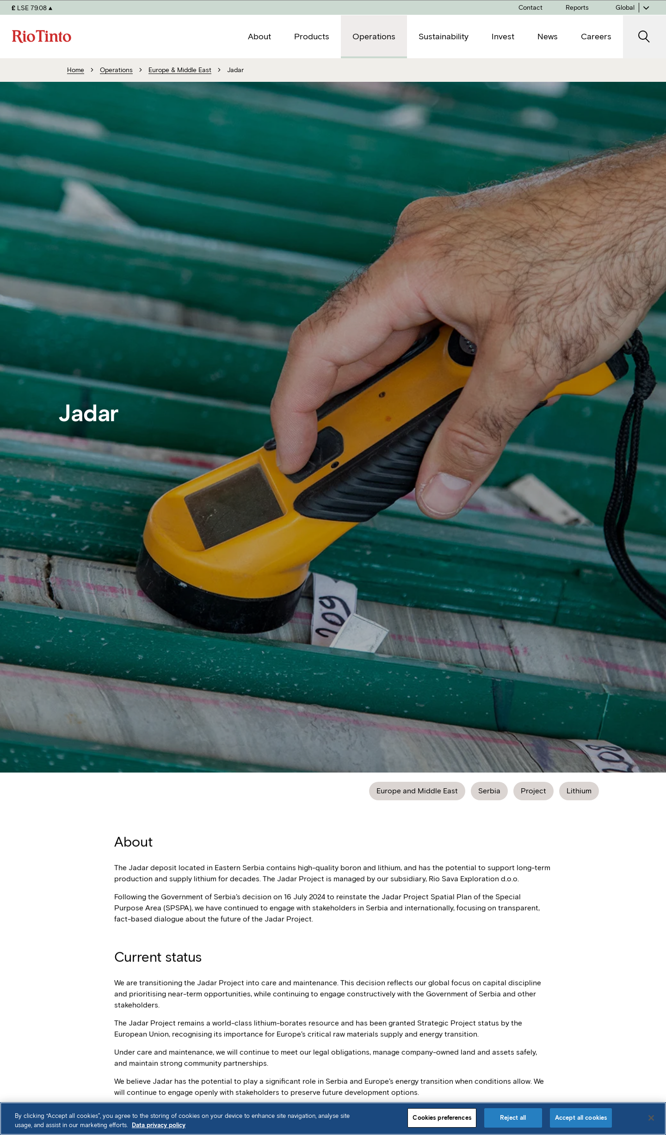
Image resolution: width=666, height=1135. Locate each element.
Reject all (513, 1117)
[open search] (644, 36)
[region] (333, 1118)
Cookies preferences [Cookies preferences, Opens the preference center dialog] (442, 1117)
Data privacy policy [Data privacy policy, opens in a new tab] (158, 1125)
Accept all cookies (581, 1117)
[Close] (651, 1118)
